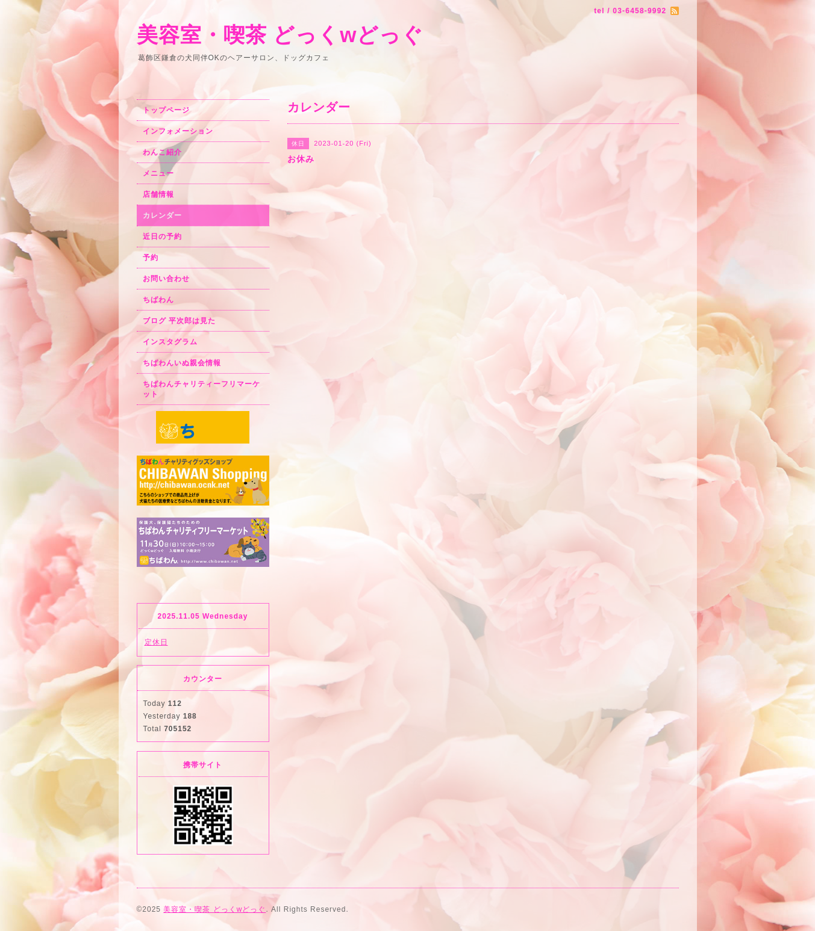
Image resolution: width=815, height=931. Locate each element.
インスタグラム (170, 342)
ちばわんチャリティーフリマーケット (201, 389)
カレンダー (162, 215)
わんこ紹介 (162, 152)
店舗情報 (158, 194)
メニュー (158, 173)
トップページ (166, 110)
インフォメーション (178, 131)
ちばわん (158, 299)
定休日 (156, 642)
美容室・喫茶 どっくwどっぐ (280, 34)
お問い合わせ (166, 278)
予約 (150, 257)
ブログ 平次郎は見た (179, 321)
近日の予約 (162, 236)
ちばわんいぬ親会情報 (182, 363)
